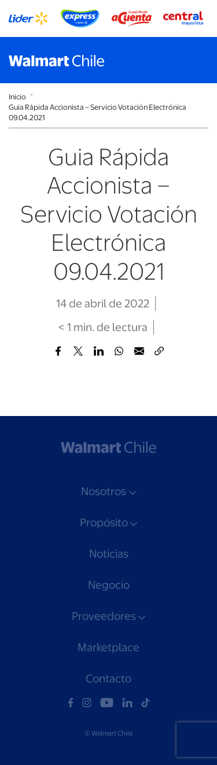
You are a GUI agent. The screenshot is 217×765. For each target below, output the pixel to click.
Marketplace (108, 647)
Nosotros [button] (103, 491)
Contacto (108, 678)
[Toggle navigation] (196, 60)
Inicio (17, 96)
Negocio (109, 585)
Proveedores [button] (104, 616)
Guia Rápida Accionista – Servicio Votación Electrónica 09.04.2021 (97, 112)
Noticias (108, 553)
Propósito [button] (104, 522)
